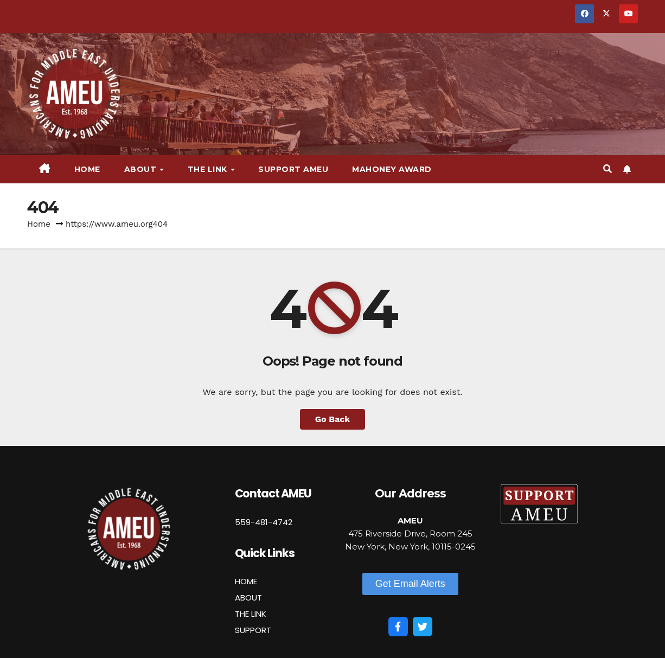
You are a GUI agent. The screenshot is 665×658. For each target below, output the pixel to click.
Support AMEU (293, 169)
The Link (209, 169)
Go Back (332, 419)
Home (87, 169)
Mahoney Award (392, 169)
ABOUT (248, 597)
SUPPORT (253, 630)
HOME (246, 581)
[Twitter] (422, 626)
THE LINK (250, 613)
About (141, 169)
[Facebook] (398, 626)
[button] (607, 169)
